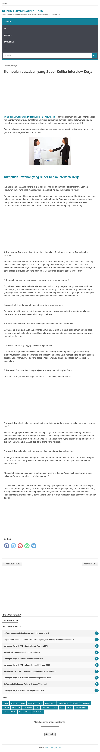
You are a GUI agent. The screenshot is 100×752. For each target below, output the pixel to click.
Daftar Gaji (9, 42)
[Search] (47, 55)
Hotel (27, 712)
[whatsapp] (27, 545)
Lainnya (14, 703)
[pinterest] (20, 545)
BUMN (6, 703)
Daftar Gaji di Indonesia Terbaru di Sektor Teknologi (25, 684)
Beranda (7, 22)
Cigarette (16, 707)
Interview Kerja (10, 712)
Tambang (45, 707)
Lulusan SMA (63, 703)
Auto (40, 703)
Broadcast (28, 707)
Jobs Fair (8, 35)
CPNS (55, 707)
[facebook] (6, 545)
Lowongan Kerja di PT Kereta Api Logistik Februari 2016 (27, 665)
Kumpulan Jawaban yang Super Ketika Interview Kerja (29, 117)
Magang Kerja (81, 707)
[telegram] (33, 545)
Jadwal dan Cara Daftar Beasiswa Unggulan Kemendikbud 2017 (30, 671)
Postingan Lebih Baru (12, 564)
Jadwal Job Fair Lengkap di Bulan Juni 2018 (22, 652)
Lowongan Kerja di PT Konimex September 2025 (24, 690)
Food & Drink (50, 703)
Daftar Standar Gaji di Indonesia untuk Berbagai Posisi (26, 633)
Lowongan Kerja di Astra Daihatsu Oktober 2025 (23, 659)
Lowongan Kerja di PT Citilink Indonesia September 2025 (27, 678)
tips (37, 707)
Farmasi (75, 703)
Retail (69, 707)
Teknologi (86, 703)
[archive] (10, 621)
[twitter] (13, 545)
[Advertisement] (50, 95)
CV (5, 49)
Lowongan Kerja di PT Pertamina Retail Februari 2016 (26, 646)
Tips (5, 28)
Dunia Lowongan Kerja (22, 11)
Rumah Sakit (37, 712)
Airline (6, 707)
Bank (23, 703)
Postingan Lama (90, 564)
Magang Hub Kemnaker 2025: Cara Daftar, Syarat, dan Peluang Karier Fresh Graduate (39, 640)
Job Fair (31, 703)
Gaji (62, 707)
